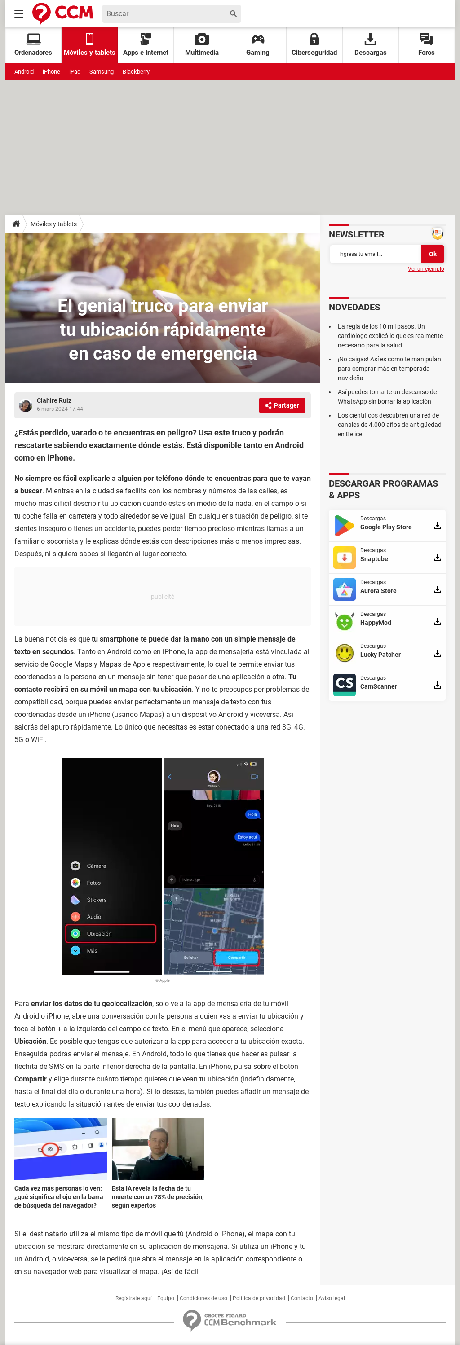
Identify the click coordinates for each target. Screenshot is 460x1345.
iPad (74, 71)
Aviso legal (331, 1298)
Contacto (302, 1298)
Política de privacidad (259, 1298)
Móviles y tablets (54, 224)
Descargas (370, 45)
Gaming (258, 45)
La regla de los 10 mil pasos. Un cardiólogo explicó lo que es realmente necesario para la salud (390, 336)
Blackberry (136, 71)
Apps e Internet (145, 45)
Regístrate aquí (133, 1298)
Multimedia (202, 45)
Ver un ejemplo (426, 269)
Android (24, 71)
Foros (426, 45)
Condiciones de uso (203, 1298)
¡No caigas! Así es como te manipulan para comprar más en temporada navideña (389, 369)
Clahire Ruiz (54, 400)
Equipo (165, 1298)
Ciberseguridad (314, 45)
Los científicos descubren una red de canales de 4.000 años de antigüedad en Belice (390, 425)
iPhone (51, 71)
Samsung (101, 71)
